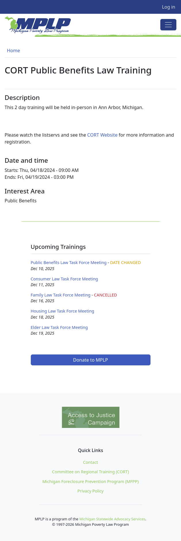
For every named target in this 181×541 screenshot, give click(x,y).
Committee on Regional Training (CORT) (90, 471)
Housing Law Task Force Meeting (62, 311)
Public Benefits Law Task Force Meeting (69, 262)
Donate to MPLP (90, 360)
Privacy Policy (90, 491)
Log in (168, 7)
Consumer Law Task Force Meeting (64, 279)
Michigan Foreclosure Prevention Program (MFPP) (90, 481)
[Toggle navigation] (168, 24)
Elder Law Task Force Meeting (59, 327)
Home (13, 50)
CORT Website (102, 135)
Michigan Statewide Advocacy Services (112, 518)
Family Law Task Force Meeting (61, 295)
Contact (90, 462)
